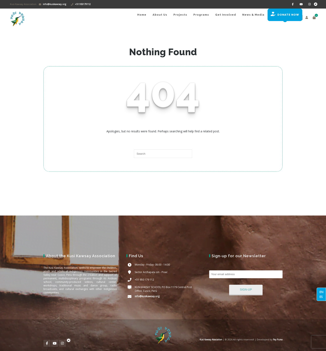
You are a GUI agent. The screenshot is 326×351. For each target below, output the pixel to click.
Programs (201, 14)
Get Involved (225, 14)
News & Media (253, 14)
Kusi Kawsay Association (211, 339)
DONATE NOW (285, 14)
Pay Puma (277, 339)
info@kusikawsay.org (54, 4)
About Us (160, 14)
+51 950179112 (83, 4)
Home (141, 14)
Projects (180, 14)
